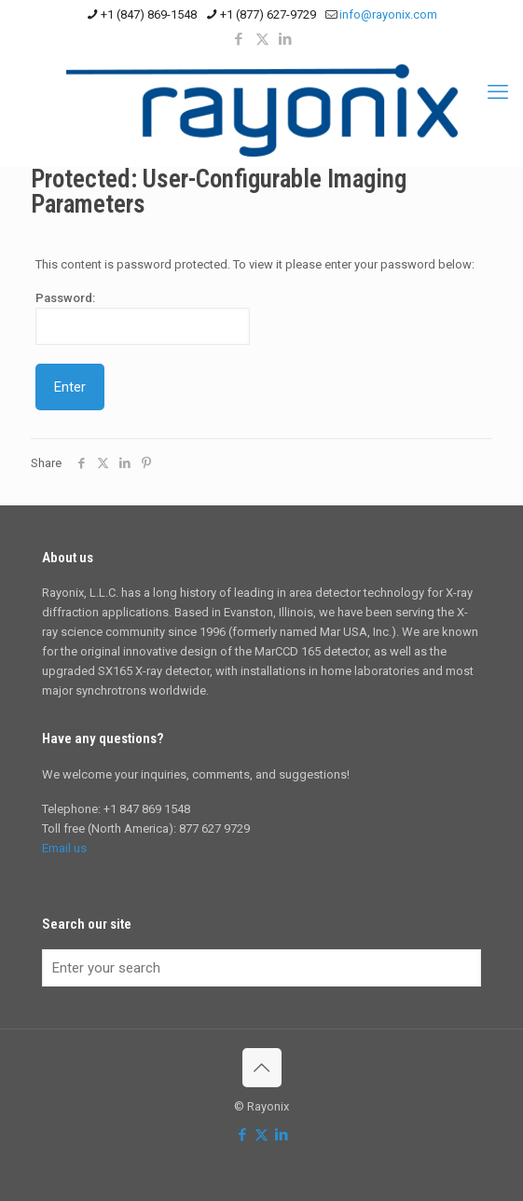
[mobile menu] (498, 92)
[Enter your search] (261, 968)
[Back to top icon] (262, 1067)
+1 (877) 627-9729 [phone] (268, 14)
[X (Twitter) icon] (262, 39)
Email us (64, 848)
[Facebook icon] (239, 39)
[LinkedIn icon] (286, 39)
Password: (142, 318)
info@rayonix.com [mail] (388, 14)
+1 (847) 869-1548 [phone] (149, 14)
